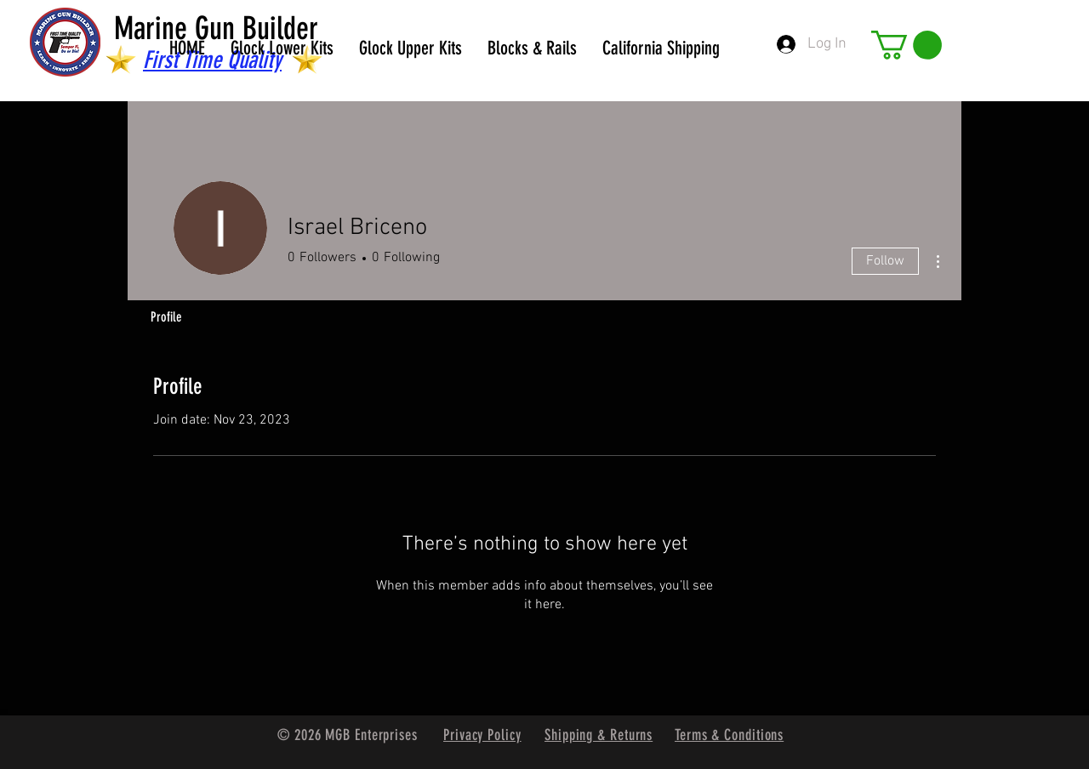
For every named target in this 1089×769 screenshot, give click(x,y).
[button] (906, 45)
